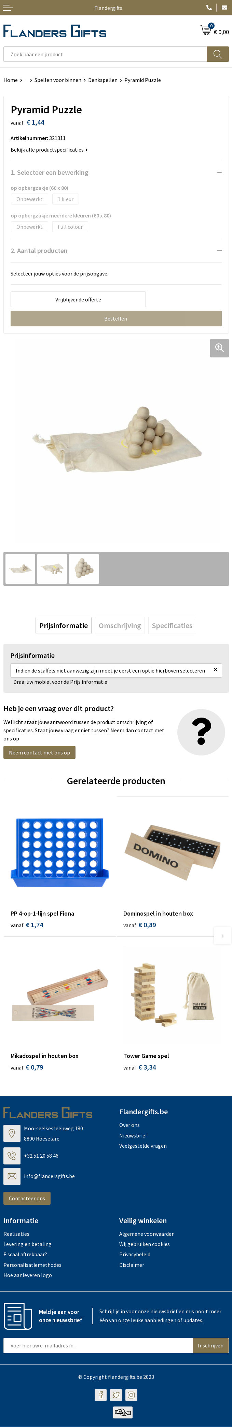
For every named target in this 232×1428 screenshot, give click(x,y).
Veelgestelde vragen (143, 1147)
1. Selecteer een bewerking (49, 172)
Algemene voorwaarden (147, 1235)
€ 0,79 (27, 1068)
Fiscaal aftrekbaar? (25, 1256)
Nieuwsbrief (133, 1136)
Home (10, 79)
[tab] (64, 625)
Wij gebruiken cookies (144, 1245)
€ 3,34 (139, 1068)
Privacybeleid (134, 1256)
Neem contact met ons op (39, 752)
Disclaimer (131, 1266)
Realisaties (16, 1235)
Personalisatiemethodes (32, 1266)
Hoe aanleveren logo (27, 1276)
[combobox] (105, 54)
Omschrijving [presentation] (120, 625)
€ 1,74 (27, 924)
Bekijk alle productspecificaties (49, 149)
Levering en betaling (27, 1245)
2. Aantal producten (39, 250)
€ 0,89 (139, 924)
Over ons (129, 1126)
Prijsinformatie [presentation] (63, 625)
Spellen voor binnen (58, 79)
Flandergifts (108, 7)
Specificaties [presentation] (172, 625)
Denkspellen (103, 79)
